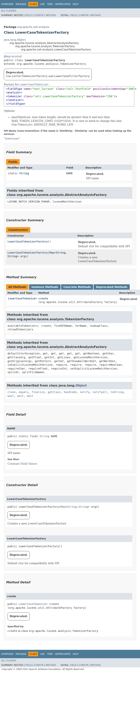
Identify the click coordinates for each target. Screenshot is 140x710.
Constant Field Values (22, 463)
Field (28, 15)
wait (10, 395)
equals (23, 392)
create (43, 298)
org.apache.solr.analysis (33, 26)
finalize (38, 392)
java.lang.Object (15, 39)
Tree (50, 4)
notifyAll (100, 392)
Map (51, 252)
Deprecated (62, 4)
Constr (39, 15)
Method (51, 15)
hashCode (70, 392)
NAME (69, 173)
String (24, 173)
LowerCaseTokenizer (22, 298)
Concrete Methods (77, 287)
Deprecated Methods (111, 287)
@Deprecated (13, 56)
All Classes (8, 10)
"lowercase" (12, 138)
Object (81, 385)
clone (11, 392)
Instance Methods (44, 287)
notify (85, 392)
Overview (7, 4)
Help (76, 4)
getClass (54, 392)
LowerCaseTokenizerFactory (27, 241)
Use (42, 4)
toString (117, 392)
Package (21, 4)
